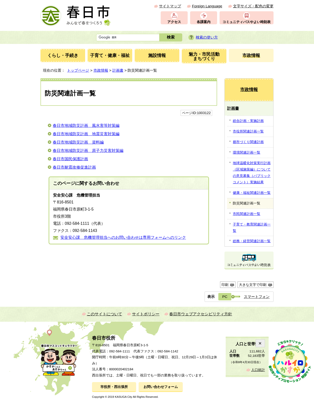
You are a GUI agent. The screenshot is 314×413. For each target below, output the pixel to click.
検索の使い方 (207, 37)
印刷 (225, 285)
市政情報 (100, 70)
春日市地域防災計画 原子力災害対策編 (88, 150)
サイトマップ (170, 6)
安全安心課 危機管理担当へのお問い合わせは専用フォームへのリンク (123, 237)
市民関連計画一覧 (246, 214)
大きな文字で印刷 (252, 285)
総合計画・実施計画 (248, 121)
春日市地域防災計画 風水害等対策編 (86, 125)
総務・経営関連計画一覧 (252, 241)
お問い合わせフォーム (161, 387)
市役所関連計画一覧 (248, 131)
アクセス (174, 22)
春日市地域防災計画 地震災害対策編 (86, 134)
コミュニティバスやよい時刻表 (246, 22)
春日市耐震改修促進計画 (74, 167)
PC (224, 296)
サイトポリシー (145, 314)
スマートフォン (257, 296)
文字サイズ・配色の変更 (253, 6)
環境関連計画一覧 (246, 152)
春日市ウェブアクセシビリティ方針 (200, 314)
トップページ (78, 70)
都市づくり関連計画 (248, 142)
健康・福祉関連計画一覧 (252, 193)
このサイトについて (104, 314)
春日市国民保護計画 (70, 159)
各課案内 (203, 22)
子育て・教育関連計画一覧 (252, 227)
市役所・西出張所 (114, 387)
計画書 (117, 70)
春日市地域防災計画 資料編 (78, 142)
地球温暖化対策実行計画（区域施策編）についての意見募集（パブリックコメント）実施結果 (252, 172)
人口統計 (258, 370)
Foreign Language (207, 6)
